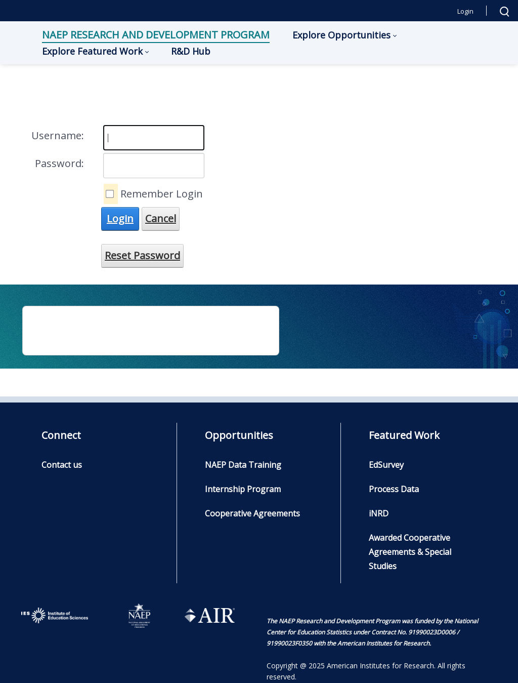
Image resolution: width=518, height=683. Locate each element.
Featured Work (404, 435)
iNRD (378, 513)
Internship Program (243, 489)
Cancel (160, 218)
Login (465, 11)
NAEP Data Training (243, 464)
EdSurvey (386, 464)
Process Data (394, 489)
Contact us (61, 464)
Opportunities (239, 435)
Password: (59, 163)
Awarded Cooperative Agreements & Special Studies (410, 552)
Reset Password (142, 255)
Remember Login (161, 193)
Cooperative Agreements (252, 513)
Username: (57, 135)
